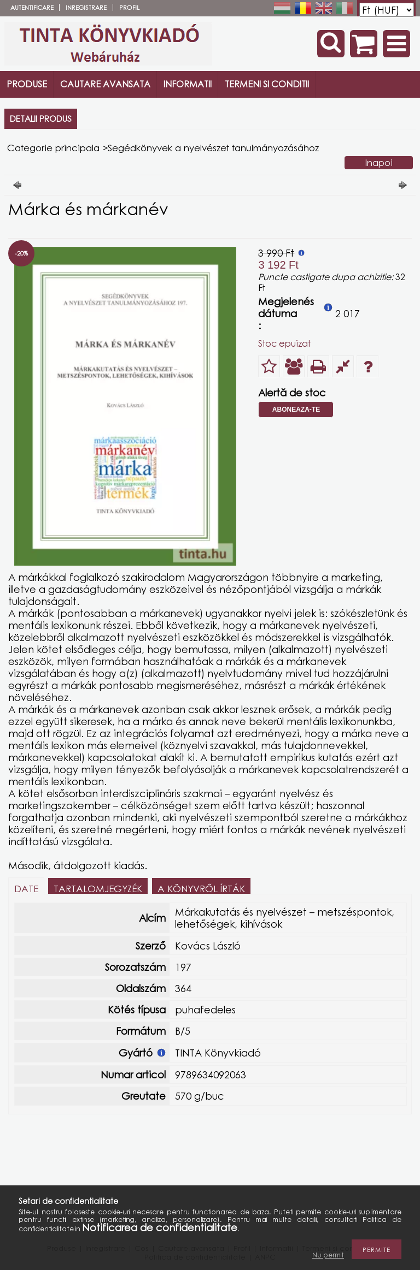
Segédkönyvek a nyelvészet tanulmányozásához (213, 147)
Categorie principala (53, 147)
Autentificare (32, 7)
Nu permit (328, 1255)
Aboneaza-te (296, 409)
